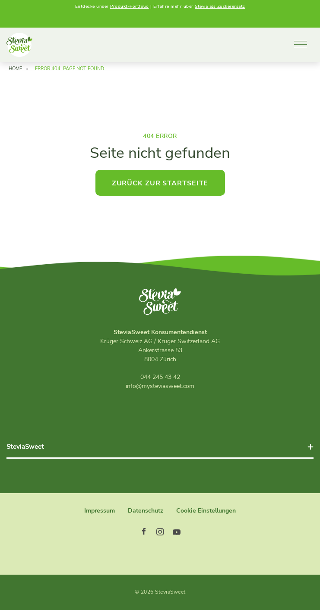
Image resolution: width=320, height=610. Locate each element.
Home (15, 68)
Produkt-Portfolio (129, 6)
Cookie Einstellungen (206, 511)
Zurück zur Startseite (160, 183)
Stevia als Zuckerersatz (220, 6)
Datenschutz (145, 511)
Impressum (99, 511)
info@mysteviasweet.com (160, 386)
